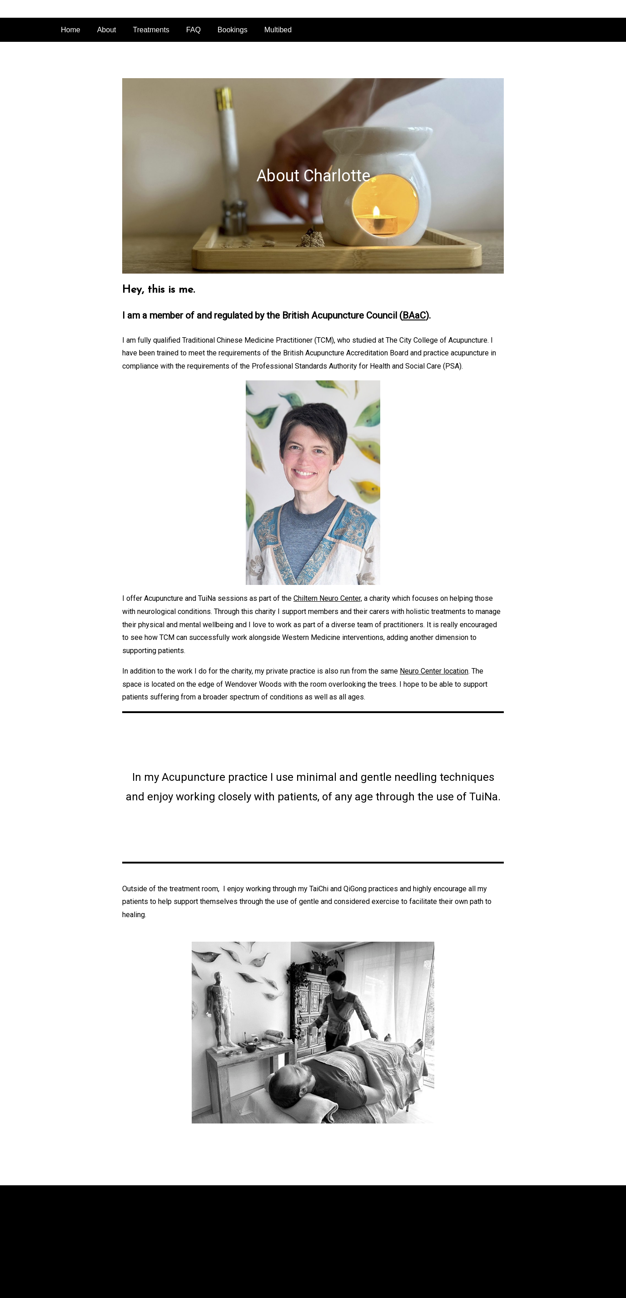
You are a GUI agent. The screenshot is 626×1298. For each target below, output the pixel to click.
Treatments (151, 30)
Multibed (278, 30)
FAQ (193, 30)
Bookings (233, 30)
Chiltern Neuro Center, (327, 598)
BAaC (414, 315)
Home (70, 30)
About (106, 30)
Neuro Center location (434, 671)
